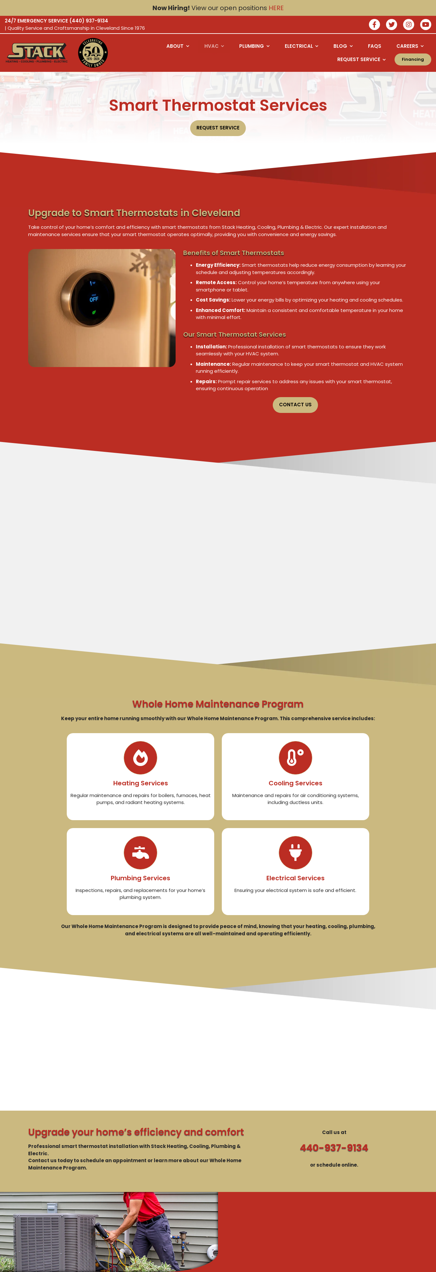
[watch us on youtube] (425, 25)
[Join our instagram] (408, 25)
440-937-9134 (334, 1148)
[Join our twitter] (391, 25)
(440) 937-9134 (88, 20)
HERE (276, 7)
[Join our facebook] (374, 25)
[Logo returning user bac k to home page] (37, 53)
